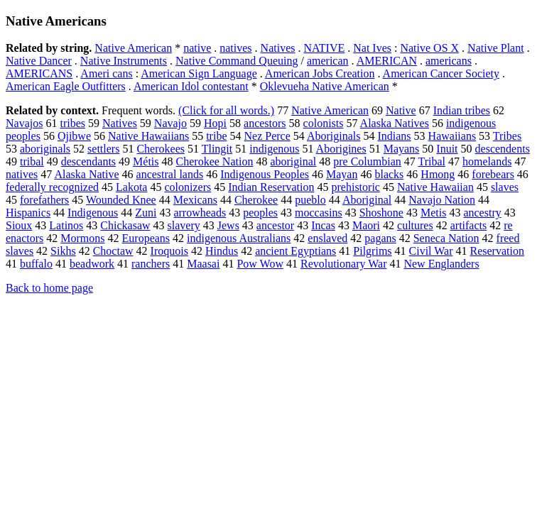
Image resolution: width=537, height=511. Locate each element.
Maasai (203, 264)
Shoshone (381, 213)
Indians (394, 136)
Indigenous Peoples (264, 174)
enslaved (327, 238)
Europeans (146, 238)
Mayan (341, 174)
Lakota (131, 187)
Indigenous (92, 213)
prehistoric (356, 187)
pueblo (310, 200)
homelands (486, 161)
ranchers (150, 264)
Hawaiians (452, 136)
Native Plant (495, 48)
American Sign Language (199, 73)
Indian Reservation (271, 187)
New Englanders (441, 264)
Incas (323, 225)
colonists (323, 123)
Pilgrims (372, 251)
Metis (433, 213)
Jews (228, 225)
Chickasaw (125, 225)
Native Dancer (39, 61)
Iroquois (169, 251)
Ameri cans (106, 73)
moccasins (318, 213)
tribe (216, 136)
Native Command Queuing (236, 61)
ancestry (482, 213)
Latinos (66, 225)
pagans (380, 238)
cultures (415, 225)
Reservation (497, 251)
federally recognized (52, 187)
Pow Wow (260, 264)
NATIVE (324, 48)
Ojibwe (74, 136)
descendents (502, 149)
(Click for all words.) (226, 110)
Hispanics (28, 213)
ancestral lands (170, 174)
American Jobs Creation (320, 73)
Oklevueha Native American (324, 86)
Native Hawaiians (148, 136)
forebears (493, 174)
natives (235, 48)
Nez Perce (267, 136)
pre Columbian (367, 161)
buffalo (36, 264)
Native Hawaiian (435, 187)
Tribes (507, 136)
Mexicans (195, 200)
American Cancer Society (441, 73)
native (197, 48)
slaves (505, 187)
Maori (366, 225)
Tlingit (217, 149)
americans (448, 61)
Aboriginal (366, 200)
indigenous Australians (239, 238)
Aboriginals (334, 136)
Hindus (221, 251)
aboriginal (293, 161)
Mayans (402, 149)
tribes (72, 123)
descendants (88, 161)
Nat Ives (372, 48)
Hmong (438, 174)
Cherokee (256, 200)
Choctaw (113, 251)
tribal (32, 161)
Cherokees (160, 149)
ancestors (265, 123)
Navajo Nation (441, 200)
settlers (103, 149)
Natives (278, 48)
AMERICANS (39, 73)
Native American (133, 48)
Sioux (19, 225)
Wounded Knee (121, 200)
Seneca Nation (446, 238)
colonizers (187, 187)
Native (401, 110)
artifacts (468, 225)
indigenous (274, 149)
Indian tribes (461, 110)
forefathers (44, 200)
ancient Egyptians (295, 251)
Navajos (24, 123)
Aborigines (341, 149)
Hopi (215, 123)
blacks (388, 174)
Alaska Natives (394, 123)
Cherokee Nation (215, 161)
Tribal (432, 161)
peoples (260, 213)
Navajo (170, 123)
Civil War (431, 251)
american (328, 61)
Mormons (82, 238)
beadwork (92, 264)
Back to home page (49, 288)
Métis (145, 161)
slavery (184, 225)
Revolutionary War (343, 264)
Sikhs (63, 251)
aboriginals (45, 149)
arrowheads (199, 213)
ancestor (275, 225)
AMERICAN (387, 61)
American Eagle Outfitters (66, 86)
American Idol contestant (191, 86)
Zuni (145, 213)
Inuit (446, 149)
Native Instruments (123, 61)
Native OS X (429, 48)
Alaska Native (86, 174)
